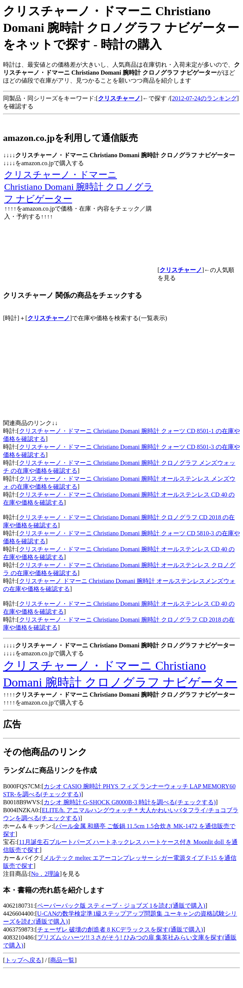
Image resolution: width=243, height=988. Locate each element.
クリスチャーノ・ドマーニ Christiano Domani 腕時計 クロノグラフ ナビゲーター (78, 187)
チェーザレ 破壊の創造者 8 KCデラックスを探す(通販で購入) (120, 929)
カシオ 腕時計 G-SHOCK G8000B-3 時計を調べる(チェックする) (130, 802)
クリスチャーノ (48, 318)
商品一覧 (62, 960)
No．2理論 (45, 874)
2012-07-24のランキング (204, 98)
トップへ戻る (23, 960)
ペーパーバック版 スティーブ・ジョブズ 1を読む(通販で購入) (121, 905)
